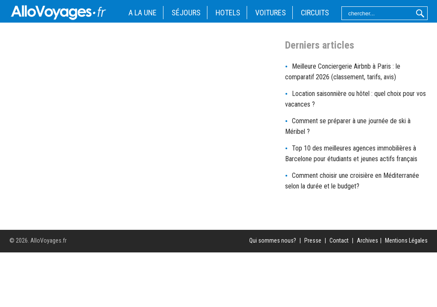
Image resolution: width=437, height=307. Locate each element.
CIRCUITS (315, 12)
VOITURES (270, 12)
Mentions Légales (406, 240)
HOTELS (228, 12)
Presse (312, 240)
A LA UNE (142, 12)
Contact (339, 240)
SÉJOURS (186, 12)
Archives (367, 240)
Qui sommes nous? (272, 240)
